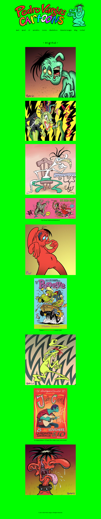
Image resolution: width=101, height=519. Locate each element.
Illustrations (53, 30)
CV (29, 30)
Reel (17, 30)
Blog (75, 30)
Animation (36, 30)
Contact (82, 30)
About (24, 30)
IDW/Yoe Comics (49, 330)
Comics (44, 30)
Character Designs (66, 30)
